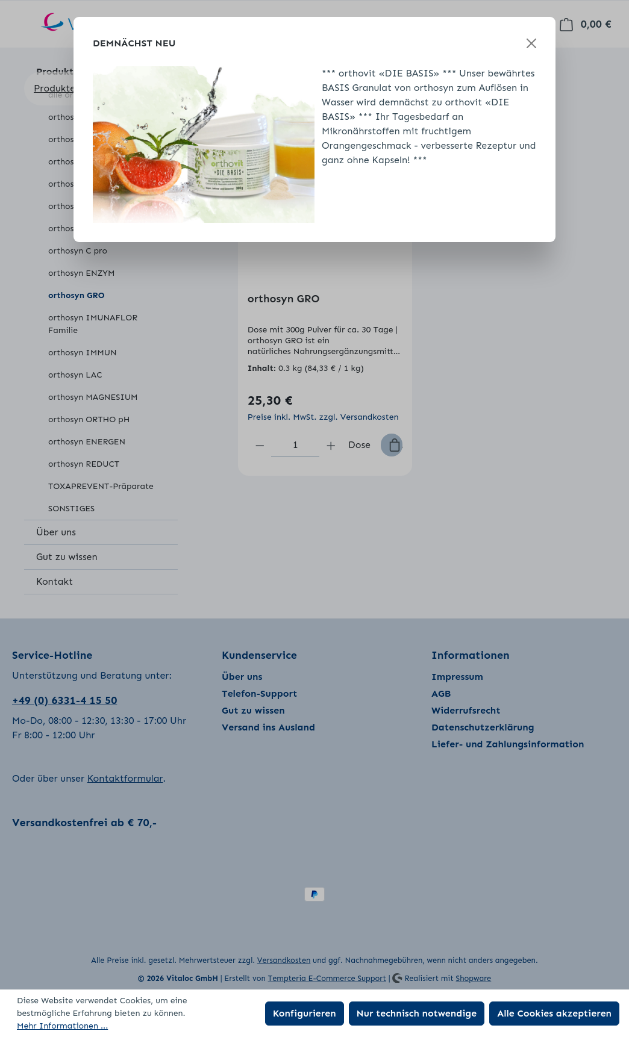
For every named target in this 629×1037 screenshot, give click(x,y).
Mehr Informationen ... (62, 1026)
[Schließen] (531, 43)
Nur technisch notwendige (417, 1013)
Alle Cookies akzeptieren (554, 1013)
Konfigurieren (304, 1013)
